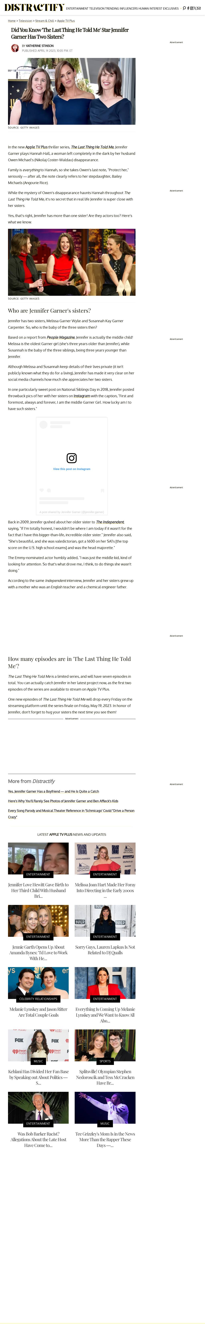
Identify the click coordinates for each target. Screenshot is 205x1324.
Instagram (82, 396)
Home (12, 20)
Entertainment (77, 8)
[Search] (184, 7)
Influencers (129, 8)
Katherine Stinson (39, 46)
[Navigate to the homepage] (34, 7)
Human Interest (150, 8)
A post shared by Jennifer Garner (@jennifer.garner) (71, 512)
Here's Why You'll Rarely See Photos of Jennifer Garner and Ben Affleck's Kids (63, 801)
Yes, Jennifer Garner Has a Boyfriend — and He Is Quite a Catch (53, 791)
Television (97, 8)
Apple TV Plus (66, 20)
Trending (112, 8)
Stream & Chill (44, 20)
